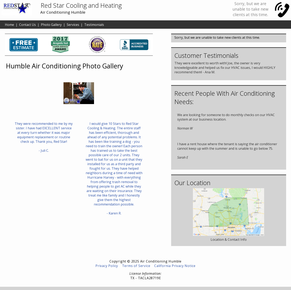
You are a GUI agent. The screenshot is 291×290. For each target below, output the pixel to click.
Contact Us (27, 24)
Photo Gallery (51, 24)
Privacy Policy (106, 266)
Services (73, 24)
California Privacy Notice (175, 266)
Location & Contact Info (229, 239)
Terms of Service (136, 266)
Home (9, 24)
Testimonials (94, 24)
